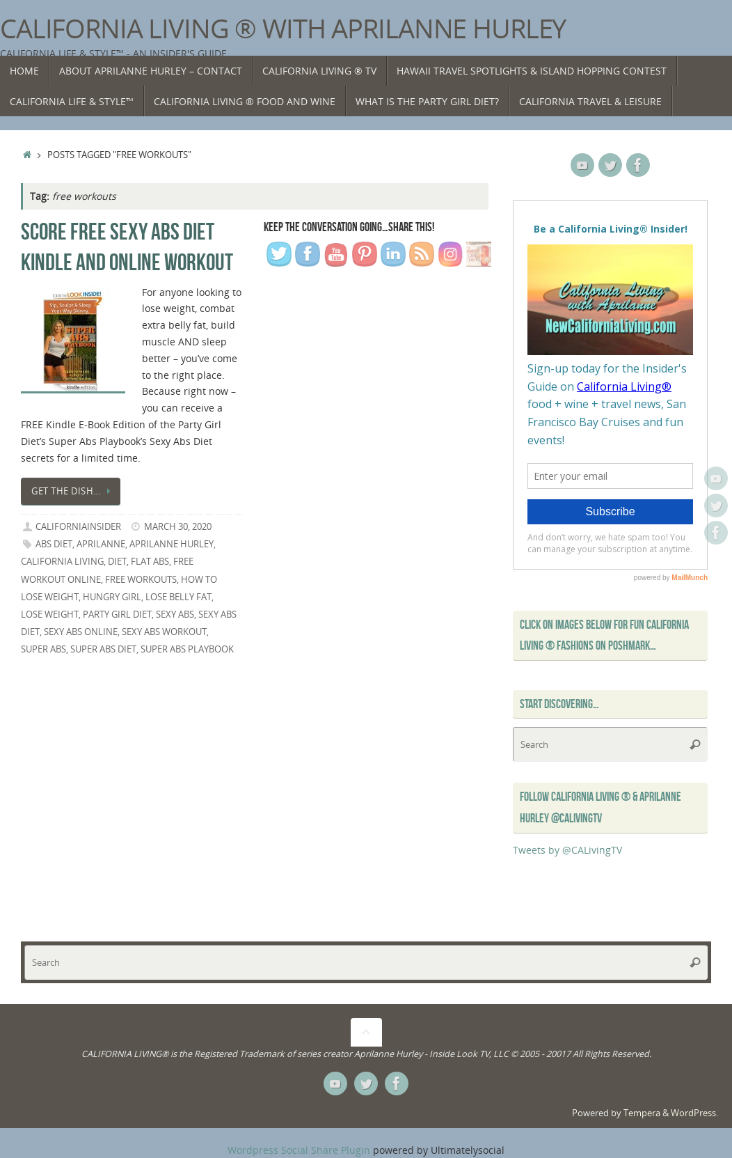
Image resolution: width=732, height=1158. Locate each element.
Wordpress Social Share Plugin (300, 1150)
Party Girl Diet (117, 614)
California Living (62, 562)
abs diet (53, 544)
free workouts (141, 580)
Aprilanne (101, 544)
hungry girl (112, 597)
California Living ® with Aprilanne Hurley (283, 28)
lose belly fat (178, 597)
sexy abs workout (164, 632)
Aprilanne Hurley (171, 544)
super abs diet (103, 649)
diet (117, 562)
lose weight (50, 614)
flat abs (150, 562)
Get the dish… (73, 491)
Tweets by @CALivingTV (567, 849)
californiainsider (78, 527)
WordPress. (694, 1113)
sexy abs (175, 614)
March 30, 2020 (178, 527)
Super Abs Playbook (187, 649)
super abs (43, 649)
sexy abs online (81, 632)
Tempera (641, 1113)
